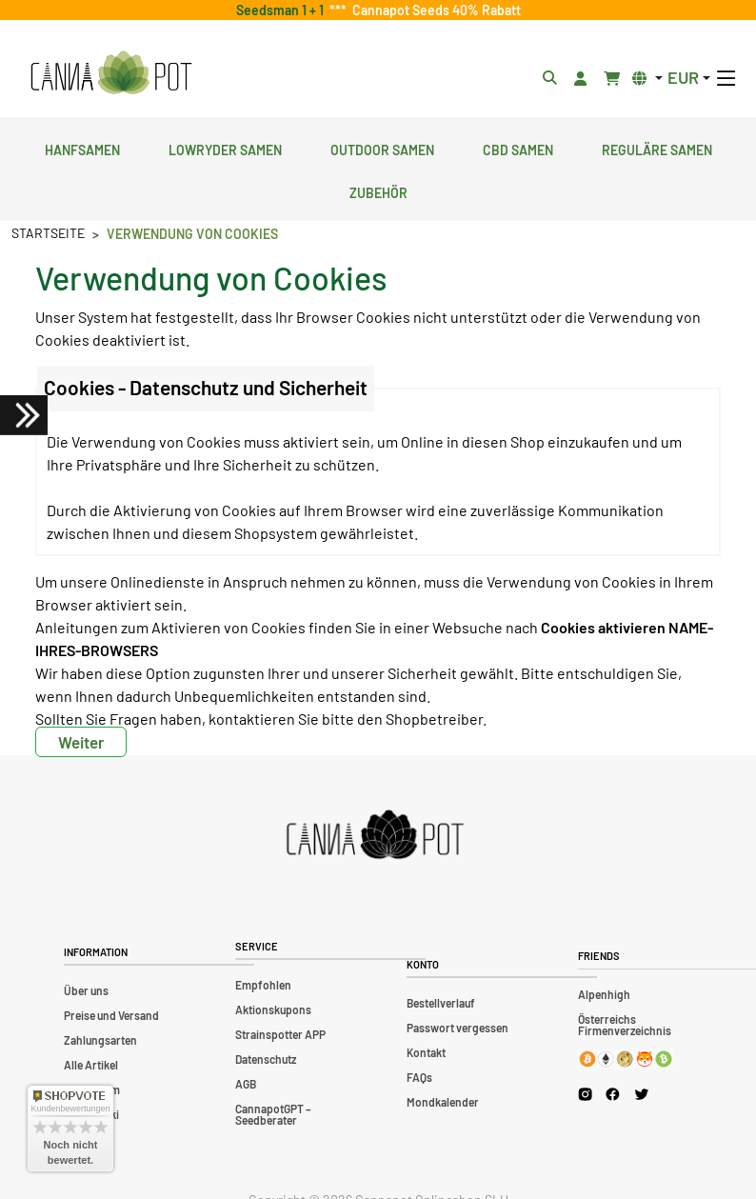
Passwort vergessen (457, 1027)
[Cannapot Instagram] (585, 1094)
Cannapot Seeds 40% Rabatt (434, 10)
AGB (245, 1083)
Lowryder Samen (225, 147)
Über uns (86, 990)
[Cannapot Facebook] (613, 1094)
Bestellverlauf (441, 1003)
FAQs (419, 1077)
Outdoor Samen (382, 147)
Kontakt (426, 1052)
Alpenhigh (604, 994)
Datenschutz (265, 1059)
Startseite (48, 233)
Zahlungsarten (100, 1040)
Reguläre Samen (657, 147)
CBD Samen (518, 147)
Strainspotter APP (280, 1034)
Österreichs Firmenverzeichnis (624, 1024)
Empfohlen (263, 984)
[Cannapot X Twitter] (641, 1093)
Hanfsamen (82, 147)
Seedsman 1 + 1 (282, 10)
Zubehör (378, 190)
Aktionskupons (273, 1009)
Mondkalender (443, 1102)
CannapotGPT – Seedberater (273, 1114)
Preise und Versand (111, 1015)
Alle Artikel (91, 1064)
